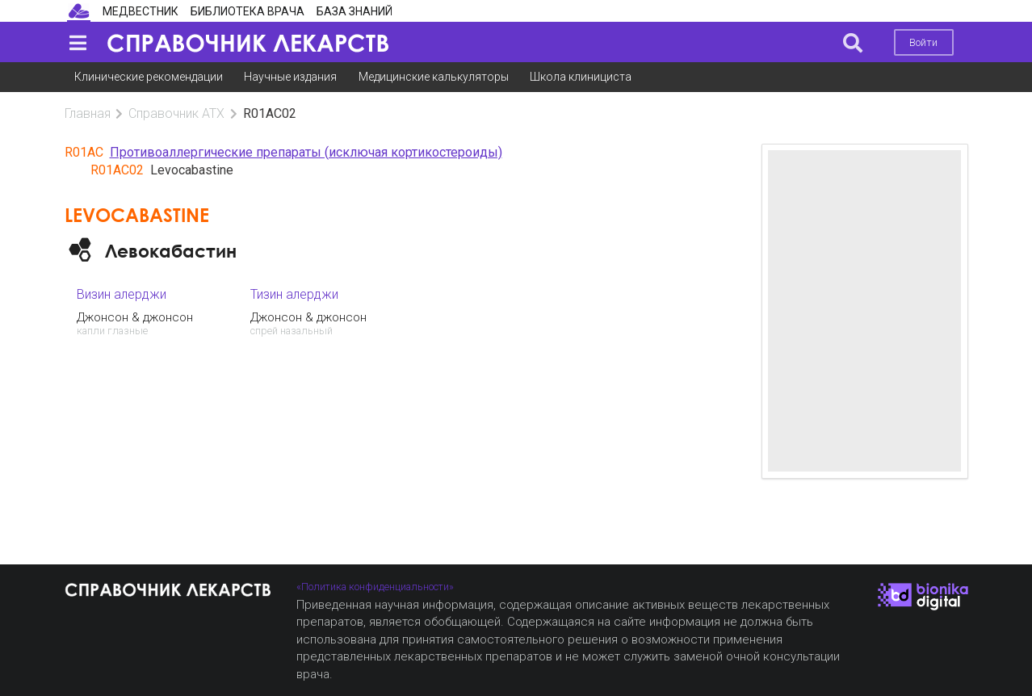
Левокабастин (171, 251)
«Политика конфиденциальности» (375, 587)
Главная (88, 113)
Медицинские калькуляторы (434, 76)
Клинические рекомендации (148, 76)
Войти (923, 42)
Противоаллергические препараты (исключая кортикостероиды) (306, 152)
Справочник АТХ (176, 113)
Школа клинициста (580, 76)
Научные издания (290, 76)
